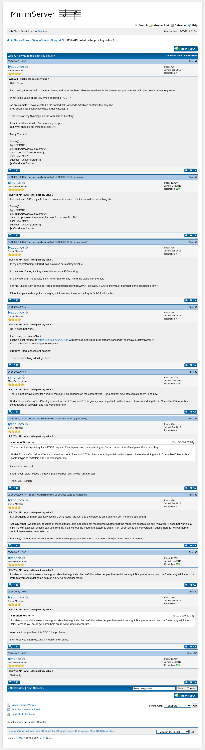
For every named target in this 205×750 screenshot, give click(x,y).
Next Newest (34, 688)
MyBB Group (46, 738)
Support (56, 40)
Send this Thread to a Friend (26, 709)
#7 (196, 495)
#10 (195, 653)
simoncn (80, 177)
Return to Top (48, 731)
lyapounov (16, 66)
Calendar (178, 25)
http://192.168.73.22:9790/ (53, 339)
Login (31, 31)
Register (42, 31)
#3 (196, 242)
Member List (159, 25)
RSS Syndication (105, 731)
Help (193, 25)
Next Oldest (17, 688)
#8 (196, 552)
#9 (196, 591)
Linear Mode (190, 55)
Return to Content (66, 731)
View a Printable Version (24, 705)
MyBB (22, 738)
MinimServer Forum (19, 40)
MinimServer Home (31, 731)
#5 (196, 372)
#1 (196, 61)
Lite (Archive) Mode (85, 731)
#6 (196, 418)
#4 (196, 307)
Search (141, 25)
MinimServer (41, 40)
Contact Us (14, 731)
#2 (196, 177)
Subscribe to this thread (23, 714)
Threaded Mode (174, 55)
